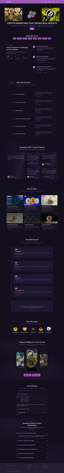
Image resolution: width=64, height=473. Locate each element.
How (41, 1)
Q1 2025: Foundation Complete (22, 394)
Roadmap (45, 38)
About (35, 38)
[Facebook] (44, 468)
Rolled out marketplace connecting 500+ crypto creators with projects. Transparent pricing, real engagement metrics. (31, 405)
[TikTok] (47, 468)
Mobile (39, 38)
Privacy (36, 466)
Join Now (32, 28)
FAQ (57, 1)
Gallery (53, 1)
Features (45, 1)
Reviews (49, 1)
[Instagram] (45, 468)
